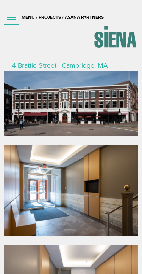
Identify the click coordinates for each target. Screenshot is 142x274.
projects (50, 17)
